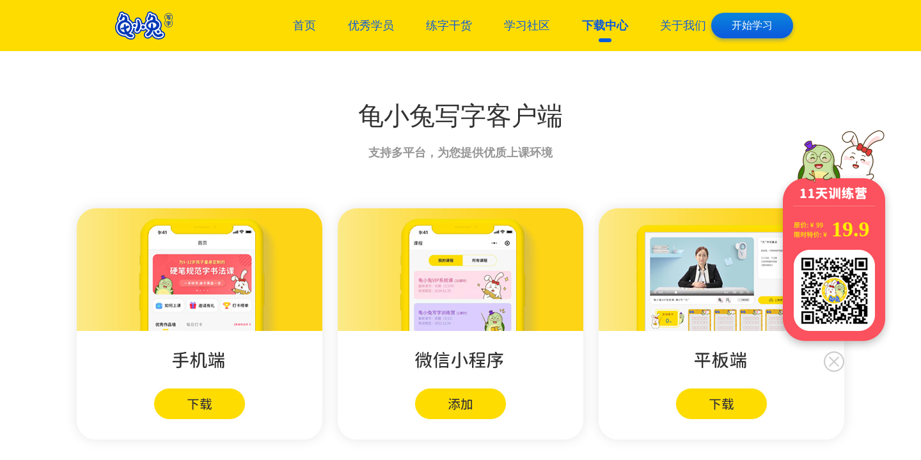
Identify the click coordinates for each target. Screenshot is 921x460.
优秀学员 (371, 25)
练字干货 (449, 25)
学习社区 (527, 25)
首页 (304, 25)
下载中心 (605, 25)
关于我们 (683, 25)
